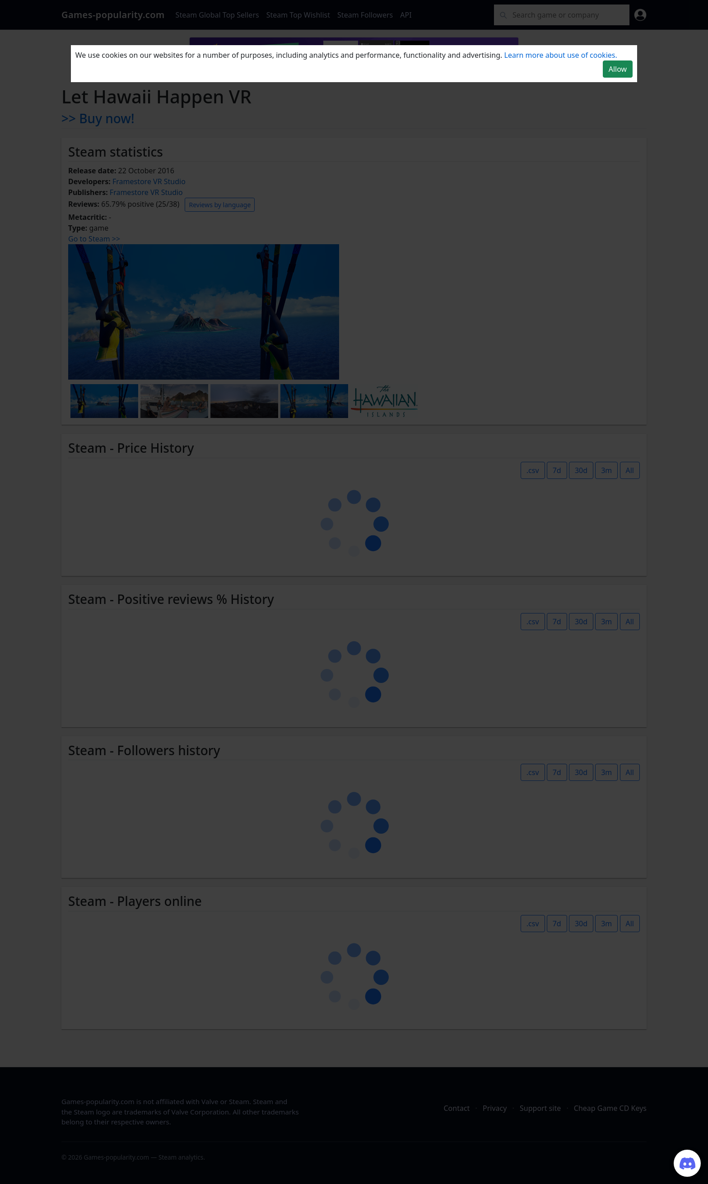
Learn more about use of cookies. (560, 55)
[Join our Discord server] (687, 1163)
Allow (618, 69)
